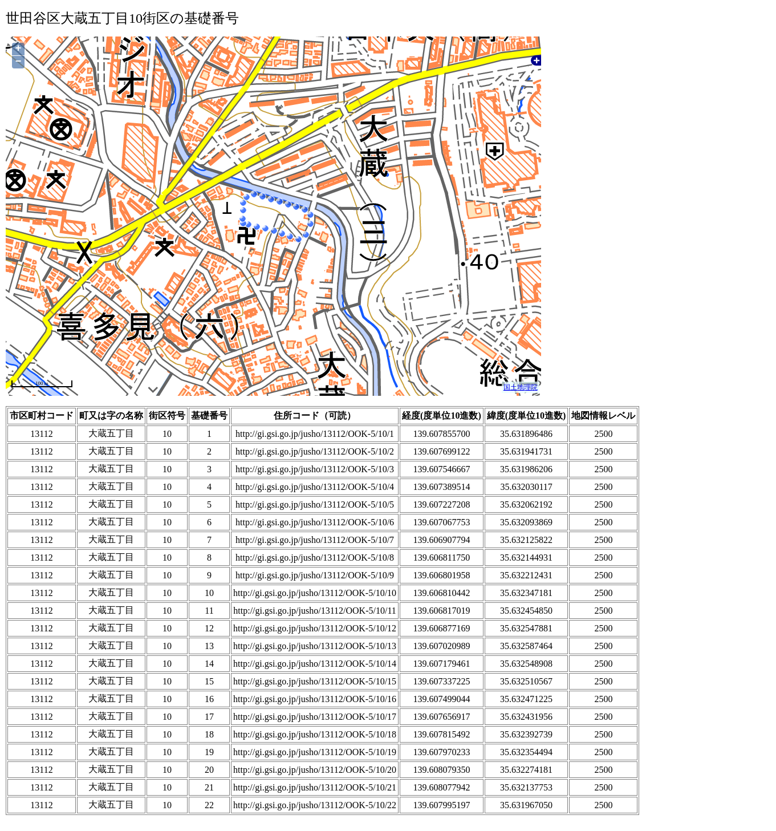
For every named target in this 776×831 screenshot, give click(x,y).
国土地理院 (520, 387)
